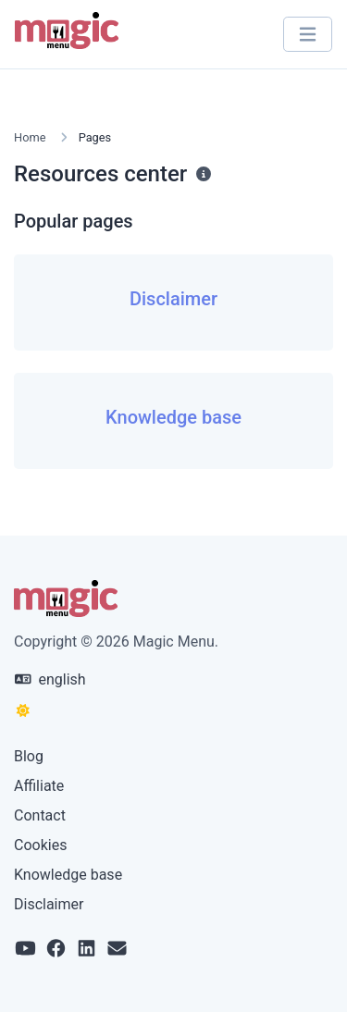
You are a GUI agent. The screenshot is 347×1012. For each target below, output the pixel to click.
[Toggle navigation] (307, 35)
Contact (40, 815)
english (50, 679)
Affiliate (39, 786)
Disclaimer (48, 904)
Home (29, 137)
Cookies (40, 845)
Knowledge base (68, 874)
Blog (28, 756)
